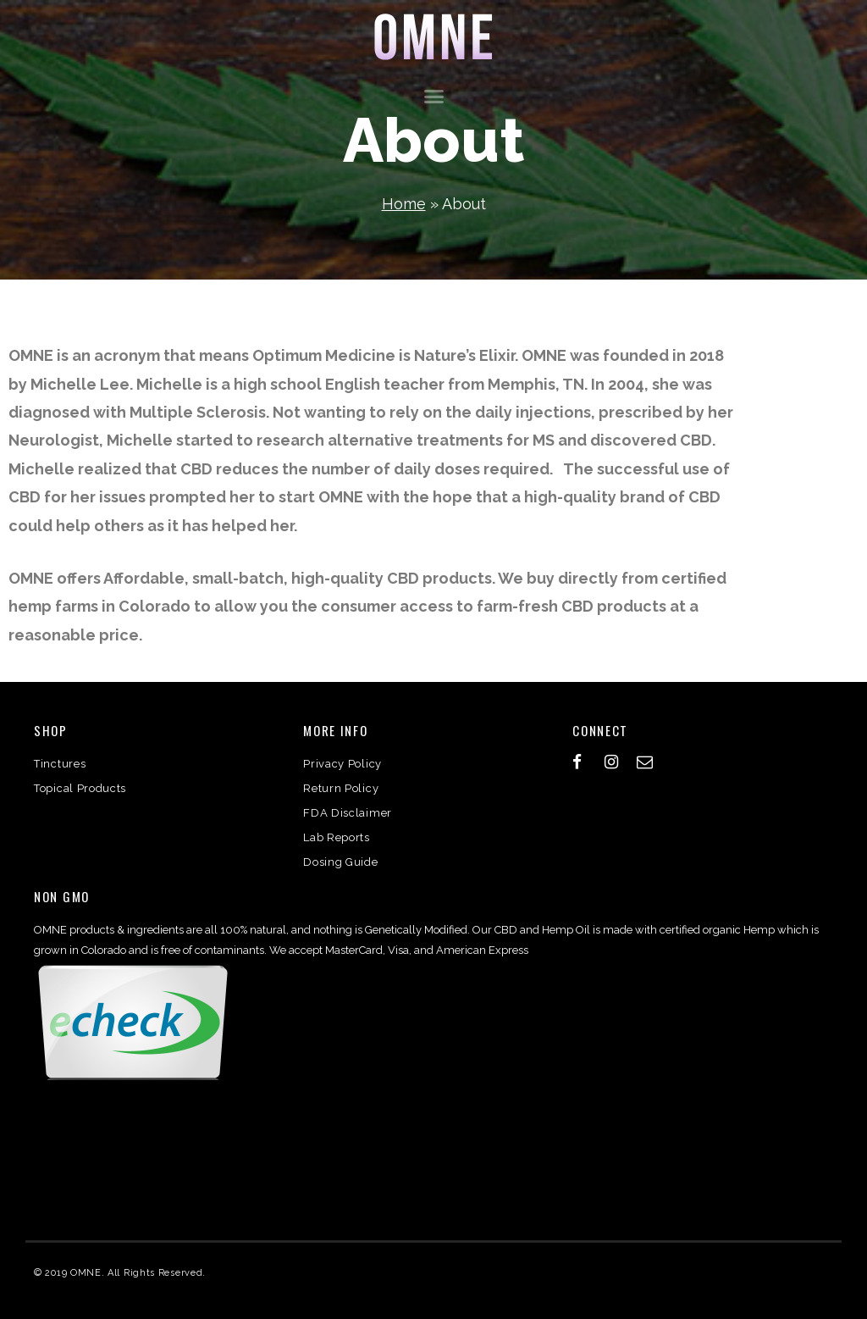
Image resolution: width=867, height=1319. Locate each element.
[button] (433, 96)
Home (404, 204)
